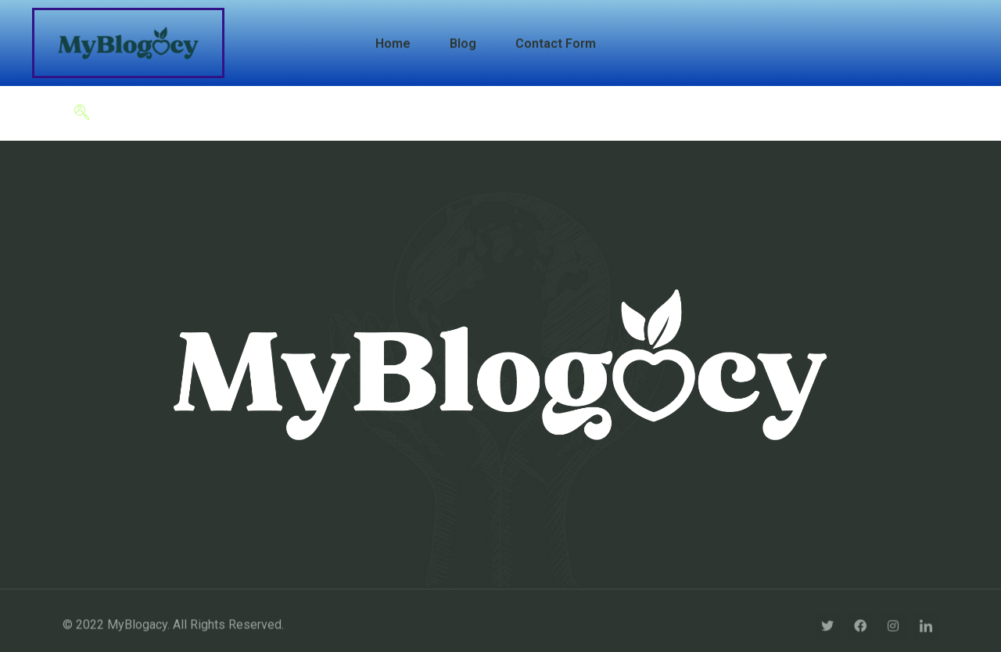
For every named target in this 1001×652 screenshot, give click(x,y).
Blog (463, 43)
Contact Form (555, 43)
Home (393, 43)
